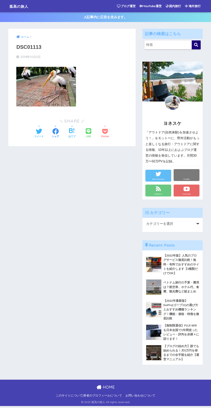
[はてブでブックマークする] (72, 134)
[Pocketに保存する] (105, 134)
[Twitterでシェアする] (39, 134)
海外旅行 (193, 6)
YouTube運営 (151, 6)
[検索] (196, 45)
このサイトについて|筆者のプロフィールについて (89, 397)
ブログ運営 (126, 6)
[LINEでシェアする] (88, 133)
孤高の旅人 (21, 6)
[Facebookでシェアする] (55, 134)
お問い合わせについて (140, 397)
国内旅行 (173, 6)
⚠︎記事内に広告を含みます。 (105, 17)
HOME (105, 389)
